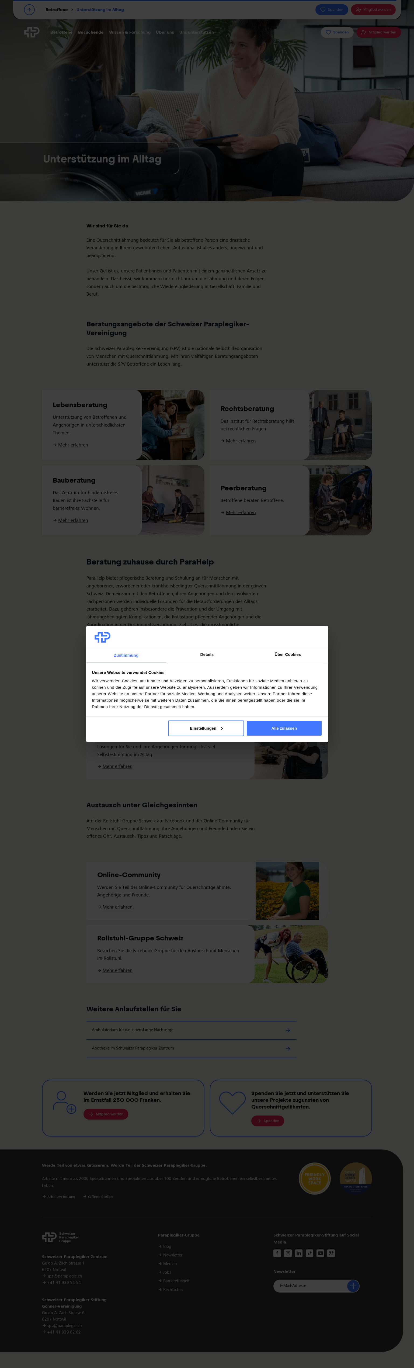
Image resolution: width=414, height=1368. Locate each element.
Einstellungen (206, 728)
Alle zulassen (284, 728)
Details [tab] (207, 654)
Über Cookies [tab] (288, 654)
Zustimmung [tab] (126, 655)
